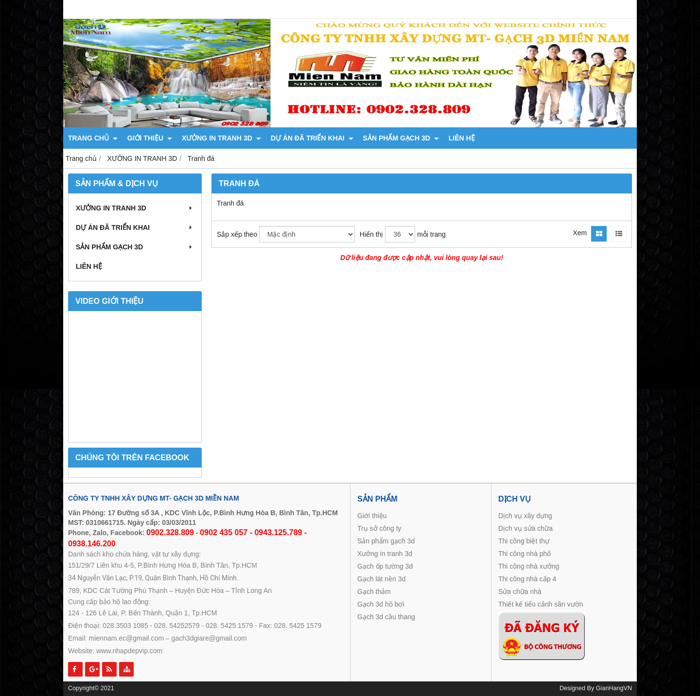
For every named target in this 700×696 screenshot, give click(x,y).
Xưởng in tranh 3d (384, 553)
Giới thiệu (372, 516)
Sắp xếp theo (237, 234)
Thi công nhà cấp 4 (527, 579)
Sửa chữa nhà (520, 591)
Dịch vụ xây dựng (525, 516)
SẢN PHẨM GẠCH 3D (401, 138)
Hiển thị (372, 234)
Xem (580, 233)
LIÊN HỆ (462, 138)
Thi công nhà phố (524, 553)
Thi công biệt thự (523, 541)
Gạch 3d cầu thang (386, 617)
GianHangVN (614, 688)
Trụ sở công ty (379, 528)
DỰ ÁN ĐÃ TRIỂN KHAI (312, 138)
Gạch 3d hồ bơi (380, 604)
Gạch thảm (375, 591)
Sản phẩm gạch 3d (386, 541)
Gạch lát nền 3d (381, 579)
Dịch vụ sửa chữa (525, 528)
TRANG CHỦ (93, 138)
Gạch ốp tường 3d (385, 566)
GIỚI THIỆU (149, 138)
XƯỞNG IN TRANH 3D (221, 138)
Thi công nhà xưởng (528, 566)
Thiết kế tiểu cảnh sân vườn (540, 604)
